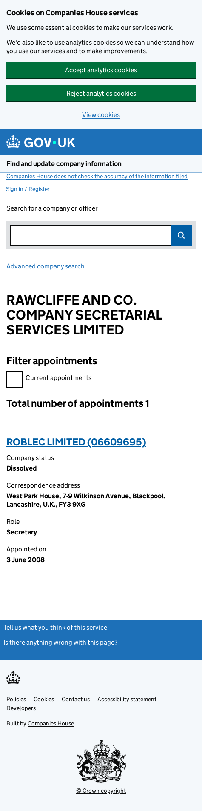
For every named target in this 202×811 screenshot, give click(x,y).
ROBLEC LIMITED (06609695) (76, 442)
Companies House (51, 723)
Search (181, 235)
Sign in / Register (28, 189)
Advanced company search (45, 266)
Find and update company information (64, 164)
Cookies (44, 699)
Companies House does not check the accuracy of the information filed (97, 176)
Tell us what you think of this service (55, 627)
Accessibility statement (126, 699)
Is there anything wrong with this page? (60, 642)
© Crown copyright (101, 790)
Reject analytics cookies (101, 93)
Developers (21, 708)
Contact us (76, 699)
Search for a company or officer (52, 208)
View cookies (101, 115)
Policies (16, 699)
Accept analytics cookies (101, 70)
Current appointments (48, 379)
